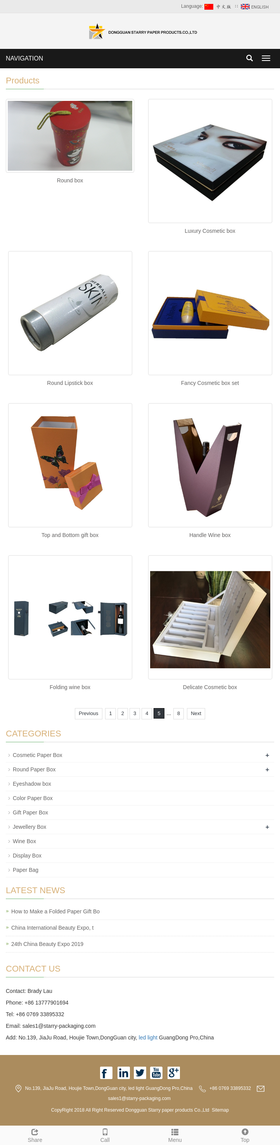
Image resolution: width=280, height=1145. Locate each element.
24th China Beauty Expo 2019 (47, 944)
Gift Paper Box (30, 812)
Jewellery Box (29, 827)
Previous (89, 713)
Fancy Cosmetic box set (210, 383)
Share (35, 1134)
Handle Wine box (210, 535)
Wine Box (24, 841)
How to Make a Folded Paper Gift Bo (55, 911)
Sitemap (220, 1110)
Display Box (27, 855)
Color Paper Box (33, 798)
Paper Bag (25, 870)
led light (148, 1037)
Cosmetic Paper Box (37, 755)
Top (245, 1134)
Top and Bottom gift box (70, 535)
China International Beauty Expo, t (52, 928)
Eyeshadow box (32, 784)
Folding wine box (70, 687)
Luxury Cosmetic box (210, 231)
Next (196, 713)
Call (105, 1134)
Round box (70, 180)
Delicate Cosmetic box (210, 687)
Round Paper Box (34, 769)
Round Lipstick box (70, 383)
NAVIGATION (24, 58)
